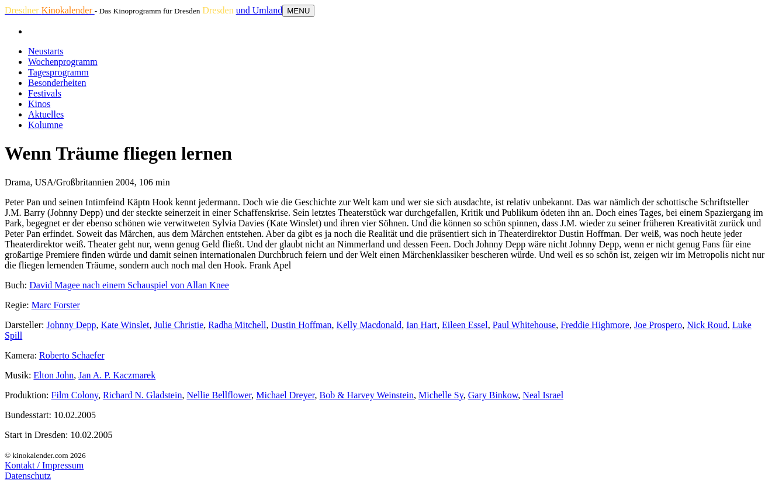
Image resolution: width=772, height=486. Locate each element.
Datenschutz (28, 476)
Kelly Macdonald (369, 325)
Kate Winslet (125, 325)
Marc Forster (56, 305)
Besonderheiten (57, 83)
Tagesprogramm (58, 72)
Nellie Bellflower (218, 395)
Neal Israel (542, 395)
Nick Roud (707, 325)
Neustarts (45, 51)
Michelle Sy (440, 395)
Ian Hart (421, 325)
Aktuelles (46, 114)
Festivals (44, 93)
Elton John (53, 375)
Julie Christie (178, 325)
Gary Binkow (493, 395)
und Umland (259, 10)
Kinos (39, 104)
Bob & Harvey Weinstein (366, 395)
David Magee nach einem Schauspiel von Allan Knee (129, 285)
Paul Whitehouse (524, 325)
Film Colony (74, 395)
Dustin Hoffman (301, 325)
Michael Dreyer (285, 395)
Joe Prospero (658, 325)
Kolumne (45, 125)
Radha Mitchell (237, 325)
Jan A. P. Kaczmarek (116, 375)
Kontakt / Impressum (44, 465)
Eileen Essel (465, 325)
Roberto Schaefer (72, 355)
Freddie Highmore (594, 325)
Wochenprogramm (63, 62)
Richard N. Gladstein (142, 395)
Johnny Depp (71, 325)
